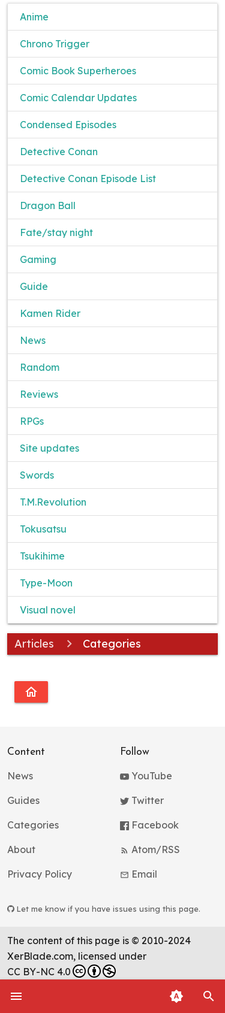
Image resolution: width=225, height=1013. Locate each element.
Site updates (49, 448)
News (33, 340)
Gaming (38, 259)
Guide (34, 286)
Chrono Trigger (54, 44)
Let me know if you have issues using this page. (103, 909)
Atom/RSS (150, 849)
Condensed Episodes (68, 125)
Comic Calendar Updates (78, 98)
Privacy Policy (39, 874)
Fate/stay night (56, 232)
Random (39, 367)
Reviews (39, 394)
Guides (23, 800)
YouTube (146, 776)
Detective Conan (59, 152)
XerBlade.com (40, 956)
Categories (33, 825)
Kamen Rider (50, 313)
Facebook (149, 825)
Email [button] (138, 874)
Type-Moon (46, 583)
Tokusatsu (43, 529)
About (21, 849)
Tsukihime (42, 556)
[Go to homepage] (31, 692)
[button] (209, 996)
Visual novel (48, 610)
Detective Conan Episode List (88, 179)
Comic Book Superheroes (78, 71)
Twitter (142, 800)
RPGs (32, 421)
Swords (37, 475)
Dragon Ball (48, 205)
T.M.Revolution (53, 502)
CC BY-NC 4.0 (61, 971)
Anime (34, 17)
